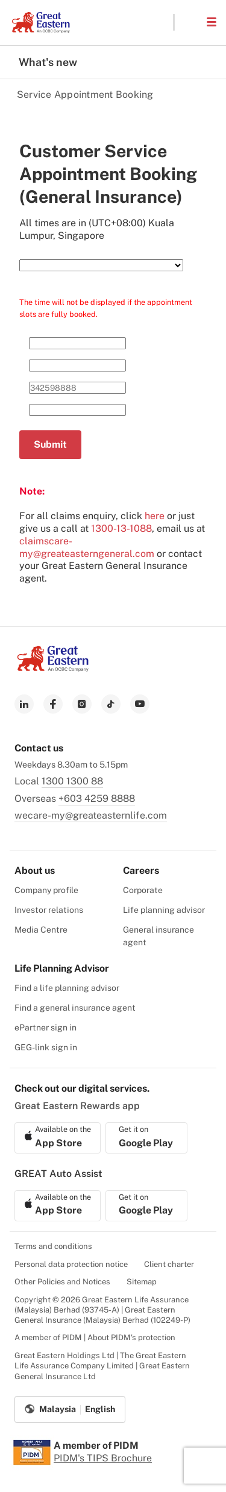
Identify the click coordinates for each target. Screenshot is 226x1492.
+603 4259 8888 (96, 798)
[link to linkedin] (24, 704)
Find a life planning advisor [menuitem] (66, 988)
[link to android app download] (146, 1138)
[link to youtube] (139, 704)
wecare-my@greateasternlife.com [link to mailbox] (90, 815)
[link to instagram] (82, 704)
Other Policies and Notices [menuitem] (62, 1281)
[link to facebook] (53, 704)
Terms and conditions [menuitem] (53, 1246)
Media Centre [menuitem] (40, 929)
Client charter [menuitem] (169, 1264)
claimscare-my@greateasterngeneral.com (86, 547)
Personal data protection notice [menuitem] (71, 1264)
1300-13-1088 (121, 528)
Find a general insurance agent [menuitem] (75, 1007)
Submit (50, 444)
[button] (190, 22)
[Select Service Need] (101, 265)
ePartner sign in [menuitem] (45, 1027)
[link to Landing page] (53, 668)
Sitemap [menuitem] (142, 1281)
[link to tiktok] (111, 704)
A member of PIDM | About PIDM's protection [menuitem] (94, 1337)
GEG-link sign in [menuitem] (45, 1047)
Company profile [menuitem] (46, 890)
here (155, 516)
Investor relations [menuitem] (48, 910)
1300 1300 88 (72, 781)
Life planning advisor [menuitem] (164, 910)
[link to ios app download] (57, 1138)
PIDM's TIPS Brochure (103, 1458)
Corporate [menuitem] (143, 890)
